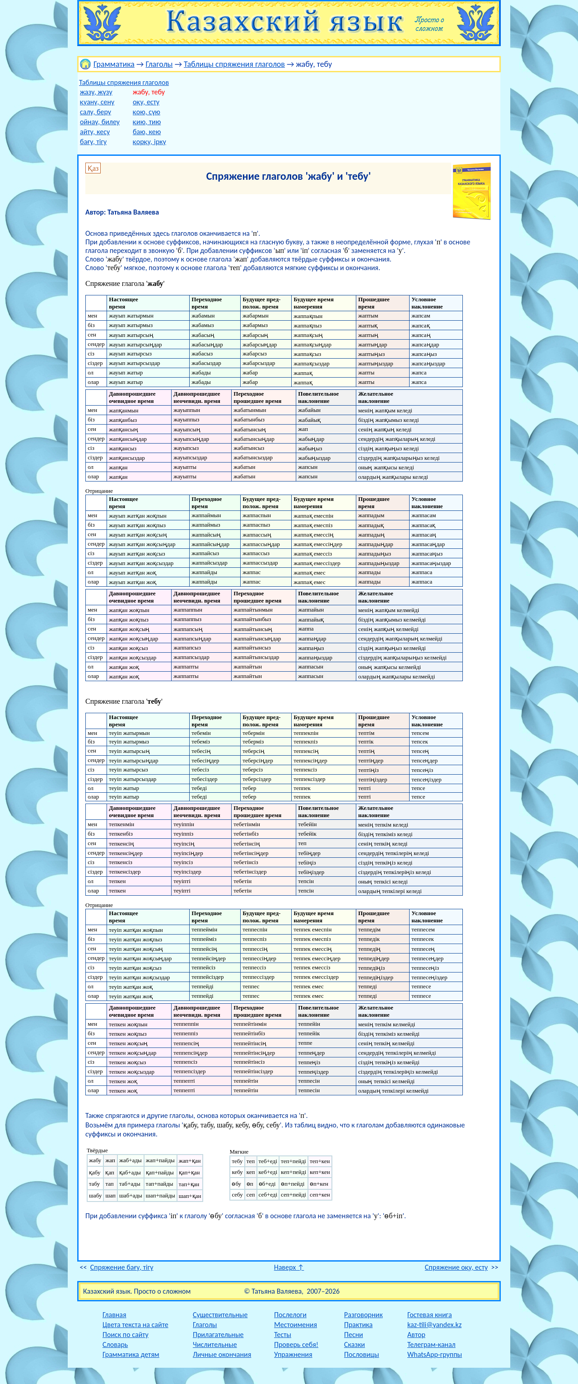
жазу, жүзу (96, 92)
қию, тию (147, 121)
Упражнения (293, 1354)
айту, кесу (95, 131)
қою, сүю (146, 112)
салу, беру (95, 112)
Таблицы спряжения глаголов (234, 64)
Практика (358, 1324)
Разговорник (363, 1314)
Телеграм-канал (431, 1344)
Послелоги (290, 1314)
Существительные (220, 1314)
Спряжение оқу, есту (456, 1267)
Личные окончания (222, 1354)
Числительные (215, 1344)
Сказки (354, 1344)
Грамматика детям (131, 1354)
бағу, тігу (93, 141)
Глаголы (158, 64)
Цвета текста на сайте (135, 1324)
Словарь (115, 1344)
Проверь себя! (296, 1344)
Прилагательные (218, 1334)
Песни (353, 1334)
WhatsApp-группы (434, 1354)
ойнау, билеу (100, 121)
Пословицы (361, 1354)
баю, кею (147, 131)
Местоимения (295, 1324)
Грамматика (114, 64)
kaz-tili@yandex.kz (434, 1324)
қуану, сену (97, 102)
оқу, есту (146, 102)
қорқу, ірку (149, 141)
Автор (416, 1334)
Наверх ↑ (289, 1267)
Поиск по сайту (126, 1334)
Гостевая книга (429, 1314)
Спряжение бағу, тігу (122, 1267)
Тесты (282, 1334)
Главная (114, 1314)
